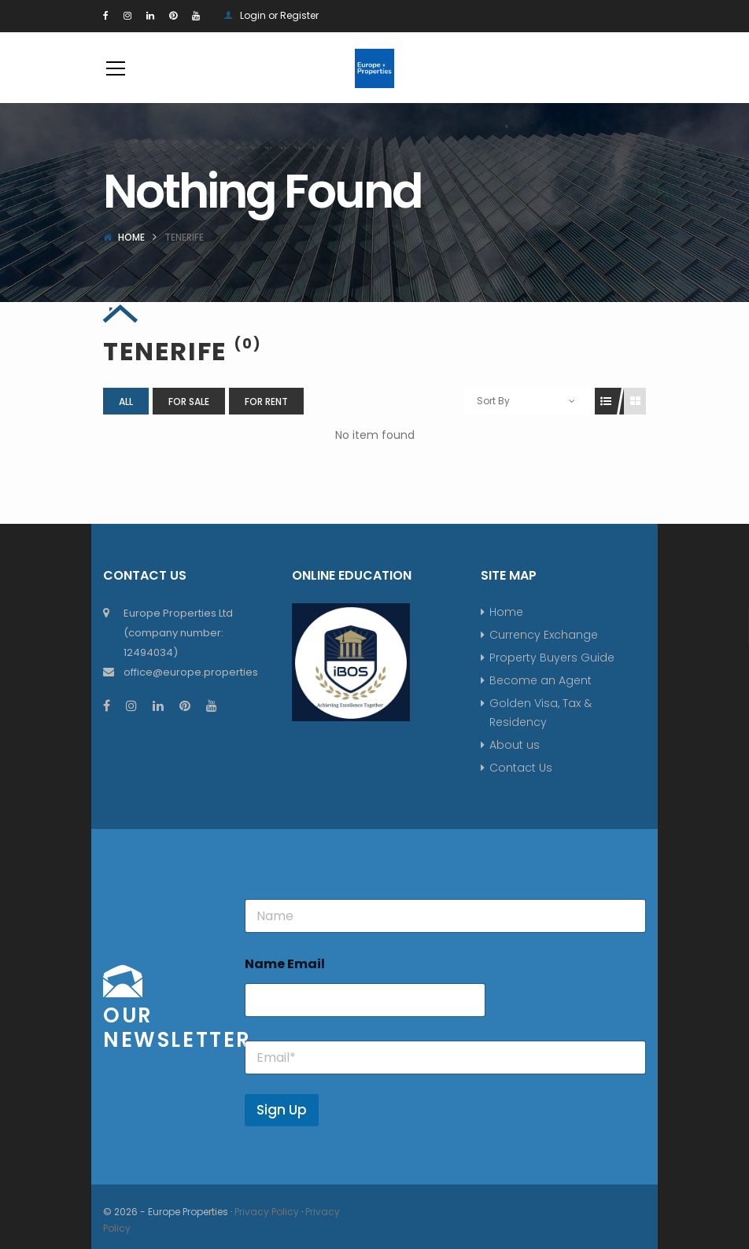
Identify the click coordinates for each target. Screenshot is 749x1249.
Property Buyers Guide (551, 657)
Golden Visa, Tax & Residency (540, 712)
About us (514, 745)
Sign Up (281, 1109)
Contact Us (520, 768)
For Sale (188, 401)
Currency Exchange (543, 635)
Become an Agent (540, 680)
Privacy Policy (266, 1211)
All (126, 401)
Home (131, 237)
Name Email (285, 963)
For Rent (266, 401)
